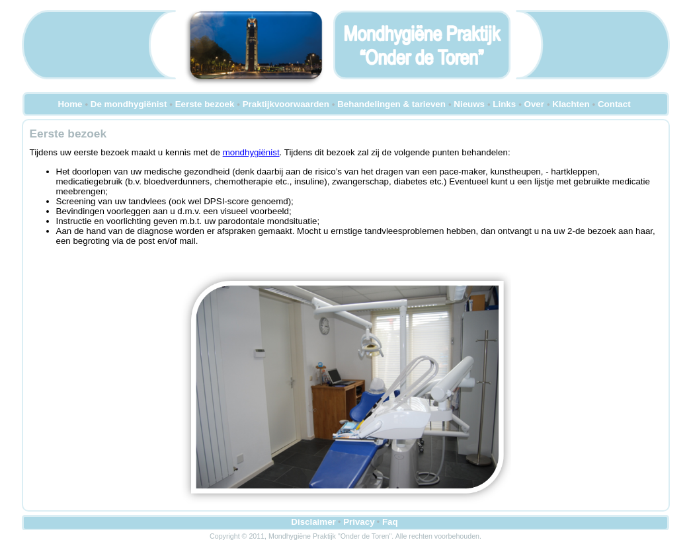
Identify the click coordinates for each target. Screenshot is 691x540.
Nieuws (469, 104)
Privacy (358, 522)
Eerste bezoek (205, 104)
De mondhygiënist (129, 104)
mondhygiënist (251, 152)
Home (70, 104)
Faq (390, 522)
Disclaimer (313, 522)
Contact (614, 104)
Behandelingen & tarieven (391, 104)
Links (504, 104)
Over (534, 104)
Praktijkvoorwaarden (286, 104)
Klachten (570, 104)
